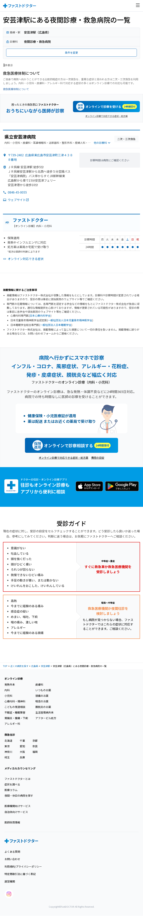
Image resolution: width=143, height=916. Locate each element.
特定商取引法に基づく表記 (20, 874)
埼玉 (7, 757)
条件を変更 (71, 52)
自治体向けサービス (16, 812)
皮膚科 (39, 684)
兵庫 (22, 757)
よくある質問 (12, 851)
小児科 (8, 696)
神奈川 (8, 752)
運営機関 (9, 881)
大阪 (22, 752)
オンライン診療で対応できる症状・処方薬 (106, 116)
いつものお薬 (43, 690)
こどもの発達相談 (14, 707)
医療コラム (11, 790)
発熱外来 (9, 684)
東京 (7, 746)
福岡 (35, 752)
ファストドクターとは (17, 779)
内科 (7, 690)
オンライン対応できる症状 (26, 258)
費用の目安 (97, 457)
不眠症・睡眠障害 (14, 712)
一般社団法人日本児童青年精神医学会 (70, 320)
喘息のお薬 (41, 701)
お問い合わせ (12, 859)
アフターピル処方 (45, 718)
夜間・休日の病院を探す (18, 795)
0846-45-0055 (17, 192)
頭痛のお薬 (41, 696)
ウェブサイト (18, 199)
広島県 (34, 666)
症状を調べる (12, 784)
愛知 (22, 746)
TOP (5, 666)
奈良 (35, 746)
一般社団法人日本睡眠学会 (55, 325)
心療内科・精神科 (14, 701)
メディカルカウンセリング (20, 768)
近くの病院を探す (19, 666)
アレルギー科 (12, 723)
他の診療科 (102, 143)
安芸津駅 (45, 666)
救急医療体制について (16, 89)
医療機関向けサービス (17, 806)
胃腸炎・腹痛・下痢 (16, 718)
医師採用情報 (12, 822)
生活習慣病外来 (44, 712)
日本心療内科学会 (40, 315)
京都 (35, 740)
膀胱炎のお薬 (43, 707)
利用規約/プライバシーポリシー (23, 866)
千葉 (22, 740)
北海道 (8, 740)
